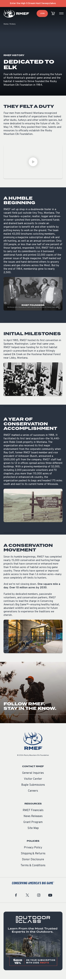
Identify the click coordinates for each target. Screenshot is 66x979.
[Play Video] (33, 162)
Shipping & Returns (33, 853)
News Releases (33, 816)
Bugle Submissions (33, 785)
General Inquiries (33, 773)
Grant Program (33, 822)
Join (42, 13)
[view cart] (53, 13)
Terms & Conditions (33, 865)
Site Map (33, 828)
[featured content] (33, 941)
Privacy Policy (33, 847)
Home (6, 24)
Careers (33, 791)
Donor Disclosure (33, 859)
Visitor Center (33, 779)
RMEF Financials (33, 810)
